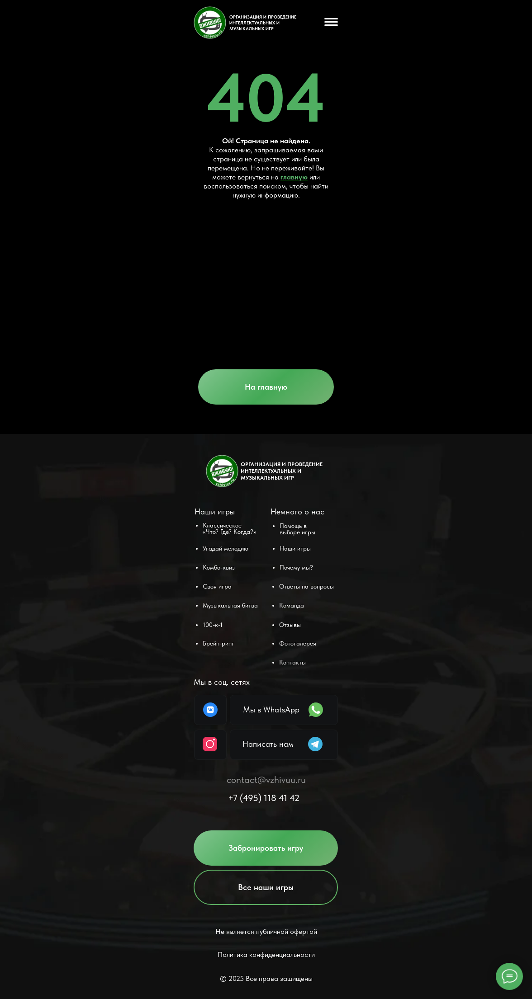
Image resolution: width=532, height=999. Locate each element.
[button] (266, 848)
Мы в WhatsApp (271, 709)
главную (294, 177)
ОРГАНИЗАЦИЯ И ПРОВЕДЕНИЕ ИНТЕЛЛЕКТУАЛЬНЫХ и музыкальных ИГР (262, 22)
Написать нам (267, 744)
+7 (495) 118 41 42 (263, 797)
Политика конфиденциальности (266, 954)
